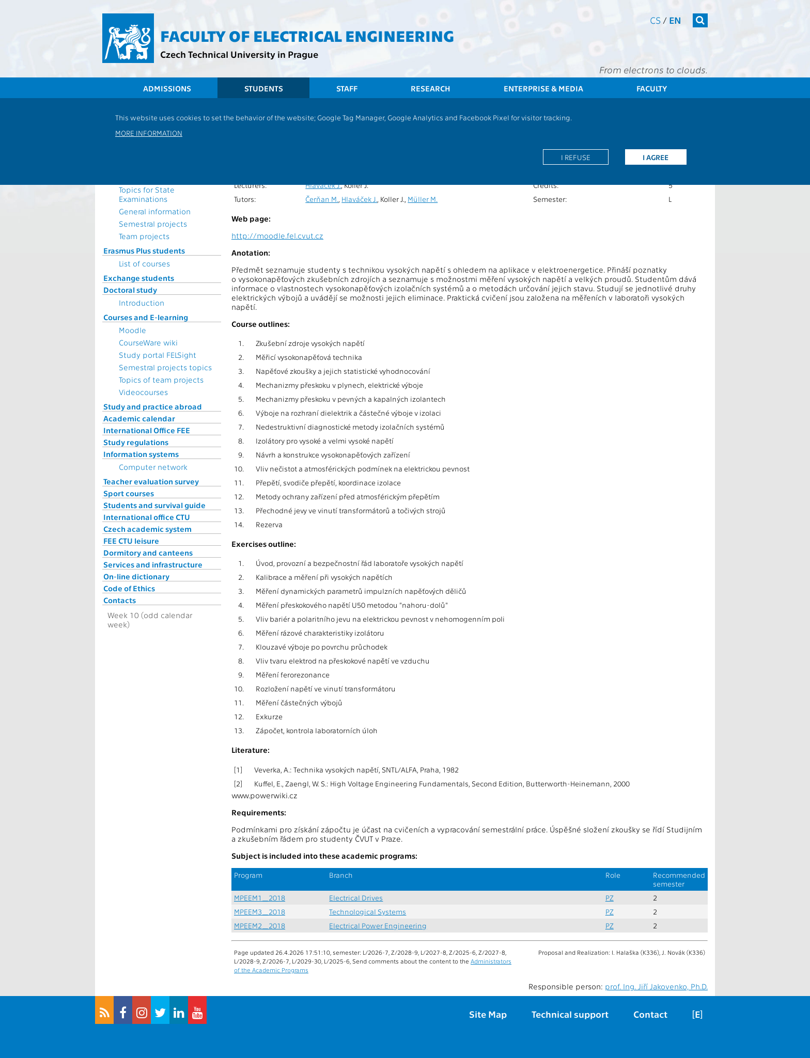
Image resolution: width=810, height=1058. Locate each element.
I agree (655, 157)
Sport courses (128, 493)
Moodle (132, 330)
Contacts (119, 600)
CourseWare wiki (148, 342)
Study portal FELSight (157, 354)
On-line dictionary (136, 576)
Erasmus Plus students (144, 250)
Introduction (141, 302)
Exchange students (138, 277)
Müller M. (423, 199)
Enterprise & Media (543, 88)
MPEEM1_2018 (259, 897)
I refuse (575, 157)
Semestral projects (153, 223)
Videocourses (143, 392)
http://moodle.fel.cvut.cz (277, 235)
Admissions (167, 88)
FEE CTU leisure (131, 540)
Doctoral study (130, 289)
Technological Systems (367, 911)
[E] (697, 1013)
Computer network (153, 466)
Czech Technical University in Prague (239, 54)
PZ (609, 897)
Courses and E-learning (145, 317)
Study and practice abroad (152, 406)
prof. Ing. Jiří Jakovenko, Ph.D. (656, 986)
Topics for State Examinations (147, 194)
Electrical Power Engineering (378, 925)
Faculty (651, 88)
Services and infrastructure (152, 564)
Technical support (570, 1013)
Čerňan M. (321, 199)
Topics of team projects (161, 379)
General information (155, 211)
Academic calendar (139, 418)
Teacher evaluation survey (151, 481)
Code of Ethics (129, 588)
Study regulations (135, 442)
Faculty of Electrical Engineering (307, 35)
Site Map (488, 1013)
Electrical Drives (356, 897)
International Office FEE (146, 430)
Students (263, 88)
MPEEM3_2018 (259, 911)
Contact (650, 1013)
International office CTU (146, 517)
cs (655, 19)
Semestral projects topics (165, 367)
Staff (346, 88)
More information (148, 133)
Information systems (141, 454)
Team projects (144, 236)
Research (430, 88)
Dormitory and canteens (148, 552)
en (675, 19)
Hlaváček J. (323, 185)
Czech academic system (147, 528)
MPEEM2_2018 (259, 925)
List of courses (144, 263)
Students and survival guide (154, 505)
